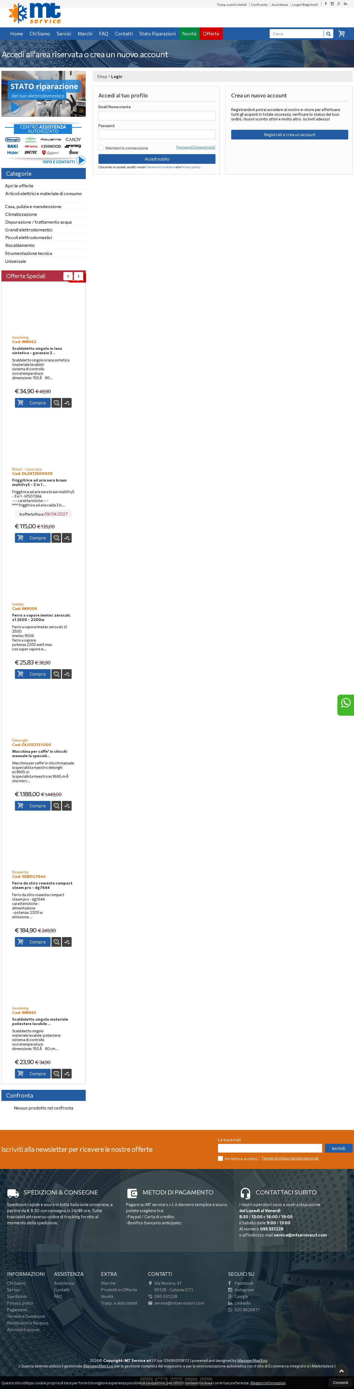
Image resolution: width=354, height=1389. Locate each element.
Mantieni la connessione (123, 147)
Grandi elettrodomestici (28, 229)
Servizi (64, 34)
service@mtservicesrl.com (300, 1234)
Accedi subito (157, 158)
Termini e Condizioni (161, 167)
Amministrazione (23, 1329)
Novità (189, 34)
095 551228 (271, 1228)
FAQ (103, 34)
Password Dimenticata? (195, 147)
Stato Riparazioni (157, 34)
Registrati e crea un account (290, 134)
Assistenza (280, 4)
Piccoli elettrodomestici (28, 237)
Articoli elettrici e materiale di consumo (43, 193)
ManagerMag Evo (252, 1360)
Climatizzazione (21, 214)
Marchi (85, 34)
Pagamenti (17, 1309)
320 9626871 (244, 1309)
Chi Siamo (40, 34)
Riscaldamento (20, 245)
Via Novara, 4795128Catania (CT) (170, 1286)
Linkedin (239, 1302)
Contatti (124, 34)
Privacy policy (191, 167)
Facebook (241, 1283)
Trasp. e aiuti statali (232, 4)
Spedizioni (17, 1296)
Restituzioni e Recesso (27, 1322)
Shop (102, 76)
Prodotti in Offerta (119, 1289)
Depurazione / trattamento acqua (38, 221)
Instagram (241, 1289)
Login (116, 76)
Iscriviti (338, 1148)
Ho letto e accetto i (239, 1158)
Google (238, 1296)
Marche (108, 1283)
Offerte (211, 34)
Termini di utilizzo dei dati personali (290, 1158)
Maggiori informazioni (268, 1383)
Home (16, 34)
